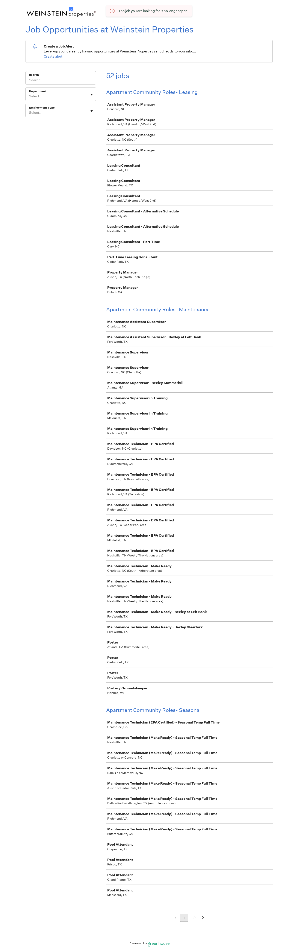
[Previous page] (175, 918)
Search (34, 75)
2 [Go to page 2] (194, 918)
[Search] (61, 80)
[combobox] (29, 96)
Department (37, 91)
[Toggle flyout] (91, 94)
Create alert (53, 56)
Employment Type (42, 107)
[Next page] (203, 918)
